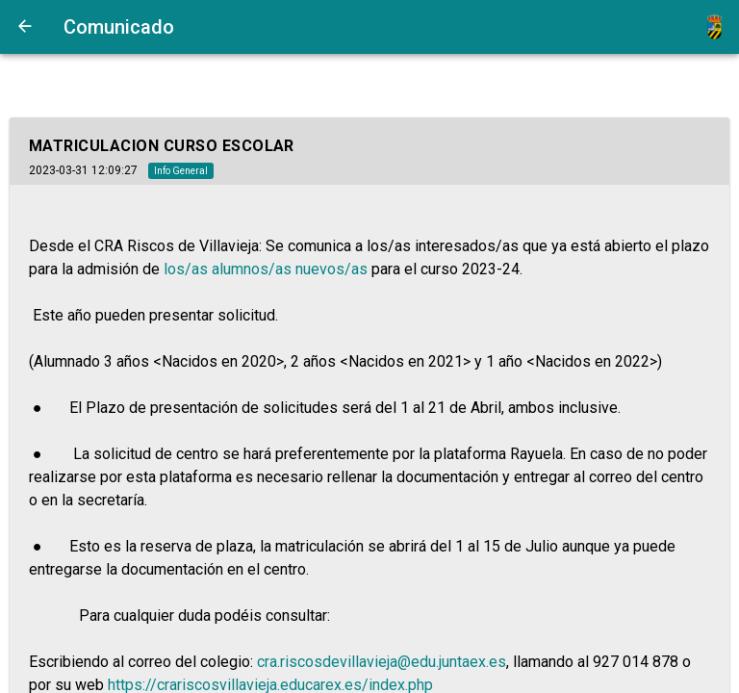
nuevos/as (331, 269)
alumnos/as (252, 269)
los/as (186, 269)
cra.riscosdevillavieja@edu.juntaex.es (381, 662)
